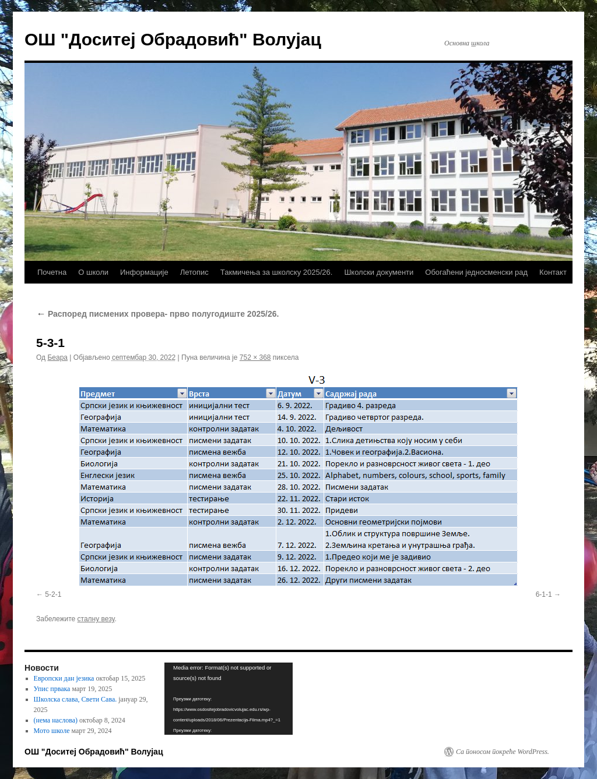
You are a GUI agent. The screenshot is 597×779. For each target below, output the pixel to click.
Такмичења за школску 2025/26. (276, 272)
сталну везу (96, 619)
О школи (93, 272)
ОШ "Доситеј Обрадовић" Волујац (172, 39)
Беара (57, 357)
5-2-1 (53, 594)
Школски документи (378, 272)
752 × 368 (255, 357)
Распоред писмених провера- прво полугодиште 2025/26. (157, 313)
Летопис (194, 272)
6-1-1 (544, 594)
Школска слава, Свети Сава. (75, 699)
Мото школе (52, 731)
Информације (144, 272)
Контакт (553, 272)
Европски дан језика (64, 678)
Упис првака (52, 689)
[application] (228, 699)
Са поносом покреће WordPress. (502, 752)
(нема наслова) (56, 720)
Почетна (51, 272)
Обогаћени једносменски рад (476, 272)
